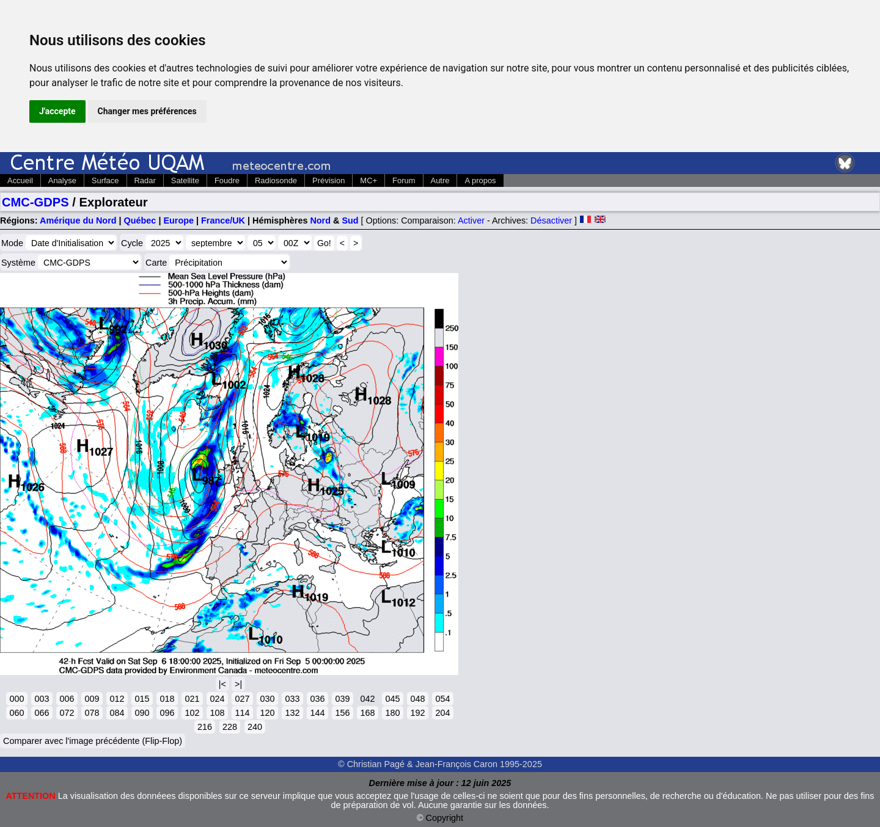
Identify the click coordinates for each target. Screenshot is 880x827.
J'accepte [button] (57, 111)
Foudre (227, 180)
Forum (403, 180)
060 (16, 713)
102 (192, 713)
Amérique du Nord (78, 220)
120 (267, 713)
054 (442, 699)
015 (141, 699)
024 (217, 699)
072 (66, 713)
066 (41, 713)
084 (116, 713)
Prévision (328, 180)
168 (367, 713)
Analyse (62, 180)
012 (116, 699)
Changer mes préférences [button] (147, 111)
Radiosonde (276, 180)
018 (167, 699)
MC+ (368, 180)
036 (317, 699)
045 (392, 699)
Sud (350, 220)
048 (417, 699)
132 (292, 713)
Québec (140, 220)
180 (392, 713)
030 (267, 699)
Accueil (20, 180)
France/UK (223, 220)
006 (66, 699)
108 (217, 713)
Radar (145, 180)
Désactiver (551, 220)
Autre (440, 180)
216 (204, 727)
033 (292, 699)
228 (229, 727)
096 (167, 713)
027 (242, 699)
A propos (480, 180)
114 (242, 713)
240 (255, 727)
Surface (105, 180)
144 (317, 713)
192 (417, 713)
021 (192, 699)
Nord (320, 220)
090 (141, 713)
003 (41, 699)
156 (342, 713)
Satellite (185, 180)
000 (16, 699)
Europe (178, 220)
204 (442, 713)
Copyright (445, 818)
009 (91, 699)
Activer (471, 220)
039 (342, 699)
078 (91, 713)
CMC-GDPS (35, 202)
